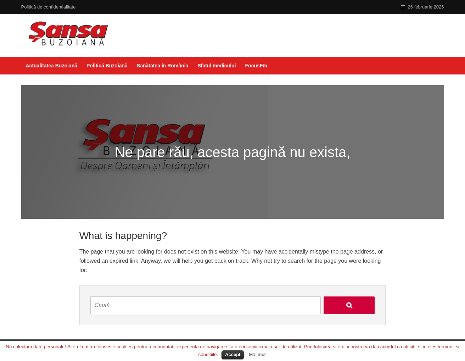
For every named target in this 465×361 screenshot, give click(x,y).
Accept (232, 354)
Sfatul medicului (216, 65)
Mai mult (258, 354)
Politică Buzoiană (107, 65)
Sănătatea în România (163, 65)
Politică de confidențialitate (48, 7)
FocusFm (256, 65)
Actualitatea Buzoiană (51, 65)
